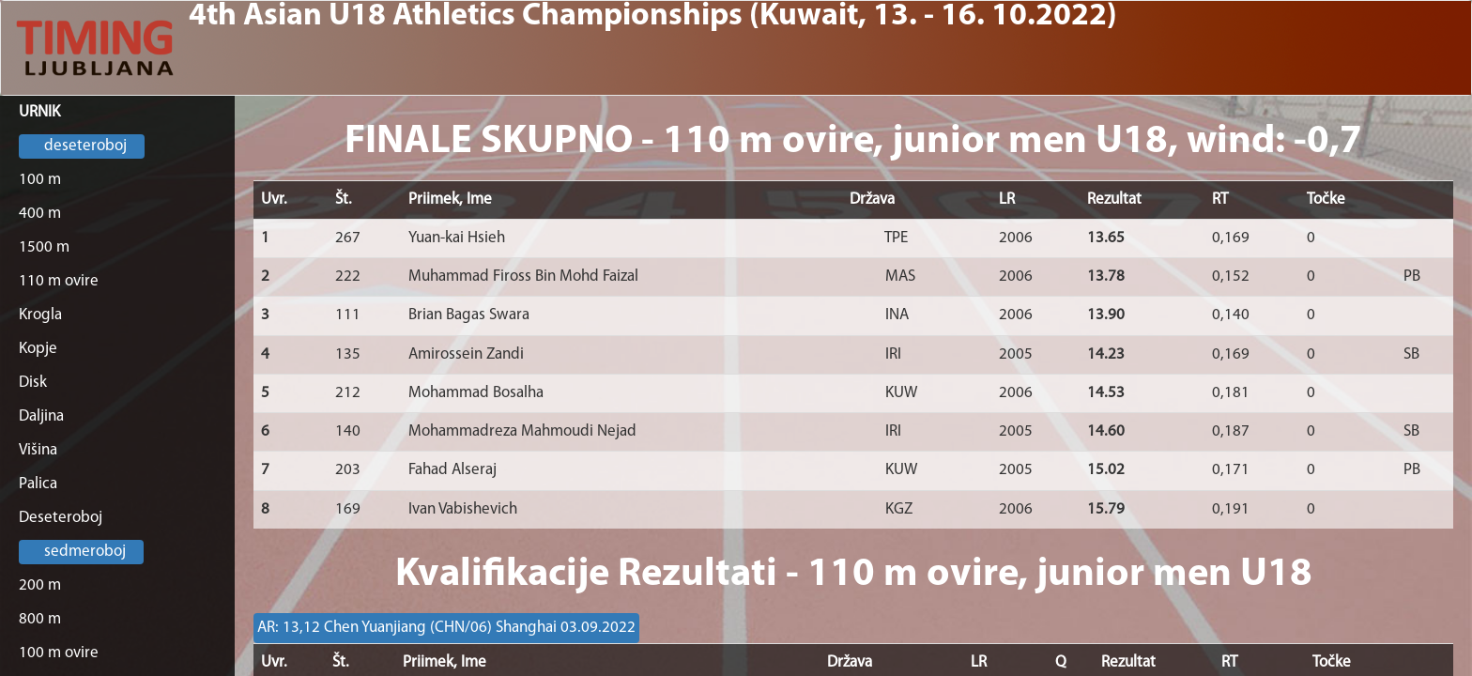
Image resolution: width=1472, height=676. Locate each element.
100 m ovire (59, 653)
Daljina (41, 416)
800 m (40, 619)
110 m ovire (59, 281)
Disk (33, 383)
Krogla (40, 315)
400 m (40, 214)
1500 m (44, 247)
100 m (40, 180)
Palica (38, 484)
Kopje (38, 349)
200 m (40, 585)
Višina (38, 450)
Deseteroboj (60, 518)
